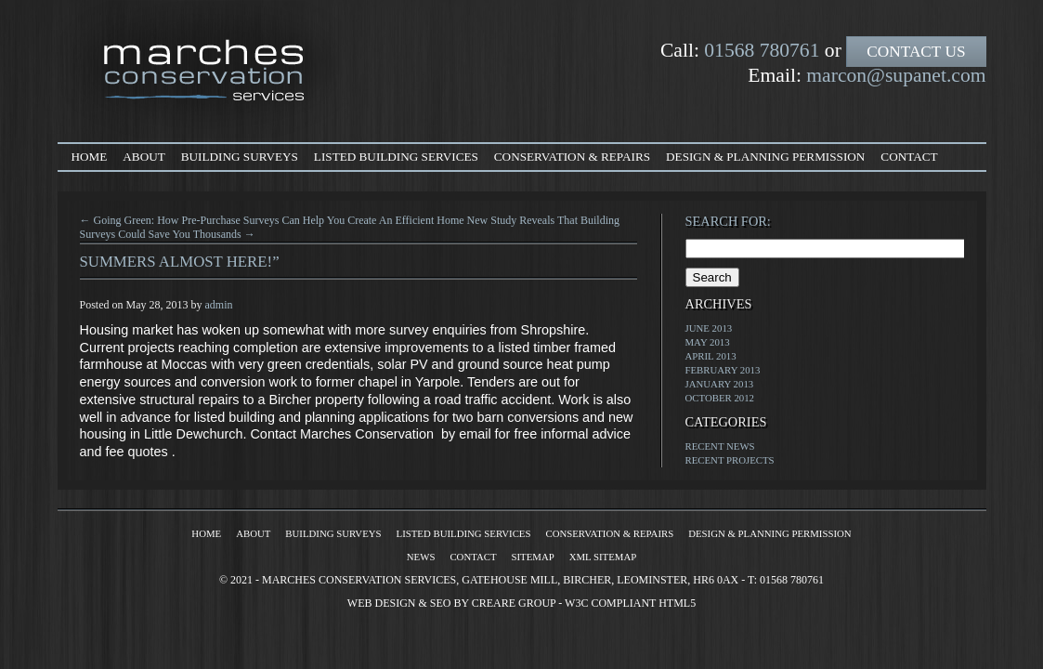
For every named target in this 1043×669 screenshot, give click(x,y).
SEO (440, 603)
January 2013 (719, 383)
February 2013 (723, 369)
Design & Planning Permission (765, 157)
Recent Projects (730, 460)
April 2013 (711, 355)
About (143, 157)
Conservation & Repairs (572, 157)
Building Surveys (239, 157)
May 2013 (707, 342)
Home (90, 157)
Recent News (720, 446)
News (421, 556)
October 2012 (720, 397)
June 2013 (709, 328)
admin (219, 304)
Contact (908, 157)
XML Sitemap (602, 556)
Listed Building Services (396, 157)
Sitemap (533, 556)
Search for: (728, 221)
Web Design (381, 603)
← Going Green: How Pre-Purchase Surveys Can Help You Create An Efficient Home (272, 220)
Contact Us (916, 51)
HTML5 (677, 603)
